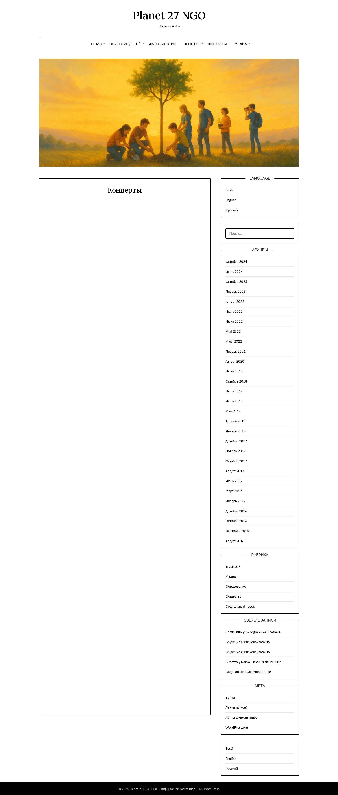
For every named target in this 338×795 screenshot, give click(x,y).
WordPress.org (236, 727)
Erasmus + (232, 566)
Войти (230, 697)
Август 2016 (234, 541)
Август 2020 (234, 361)
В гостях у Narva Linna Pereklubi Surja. (253, 662)
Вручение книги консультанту (247, 642)
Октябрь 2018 (236, 381)
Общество (233, 596)
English (230, 200)
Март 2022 (233, 341)
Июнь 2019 (233, 371)
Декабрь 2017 (236, 441)
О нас (96, 44)
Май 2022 (232, 331)
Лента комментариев (241, 717)
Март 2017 (233, 491)
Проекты (192, 44)
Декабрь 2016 (236, 511)
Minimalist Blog (185, 789)
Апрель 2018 (235, 421)
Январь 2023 (235, 291)
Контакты (217, 44)
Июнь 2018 (233, 401)
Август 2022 (234, 301)
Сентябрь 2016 (237, 531)
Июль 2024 (233, 272)
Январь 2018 (235, 431)
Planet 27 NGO (169, 15)
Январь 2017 (235, 501)
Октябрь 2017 (236, 461)
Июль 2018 (233, 391)
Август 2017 (234, 471)
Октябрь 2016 (236, 521)
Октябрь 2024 (236, 261)
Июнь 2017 (233, 481)
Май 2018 (232, 411)
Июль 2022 (233, 311)
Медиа (241, 44)
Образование (235, 586)
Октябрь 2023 (236, 281)
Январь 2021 (235, 351)
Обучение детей (125, 44)
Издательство (162, 44)
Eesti (229, 190)
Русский (231, 210)
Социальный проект (240, 606)
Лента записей (236, 707)
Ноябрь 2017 (235, 451)
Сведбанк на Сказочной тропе (248, 672)
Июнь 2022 (233, 321)
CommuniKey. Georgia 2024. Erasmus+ (253, 632)
